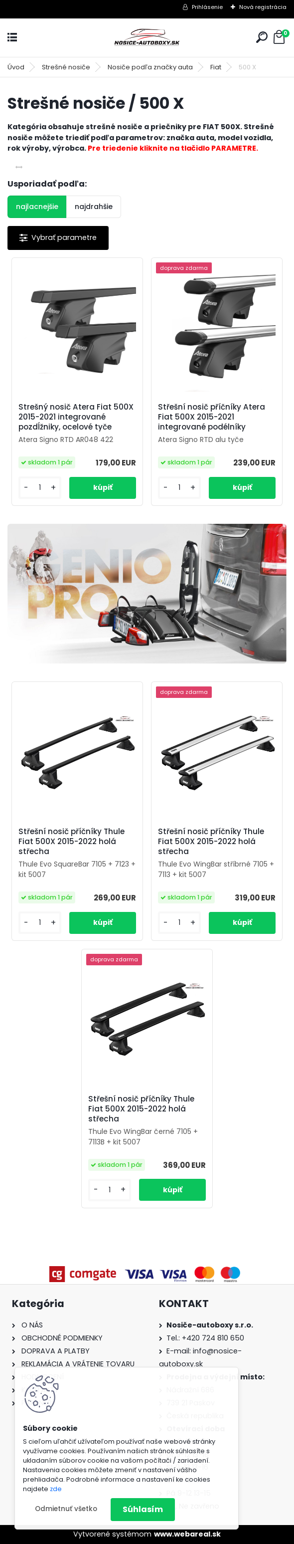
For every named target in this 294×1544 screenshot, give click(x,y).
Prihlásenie (207, 7)
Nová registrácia (263, 7)
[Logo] (147, 37)
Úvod (15, 67)
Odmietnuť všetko (66, 1509)
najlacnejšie (37, 207)
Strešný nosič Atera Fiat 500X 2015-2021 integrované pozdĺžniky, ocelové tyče (76, 417)
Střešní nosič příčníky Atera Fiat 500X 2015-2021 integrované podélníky (211, 417)
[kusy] (39, 487)
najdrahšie (94, 207)
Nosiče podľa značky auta (150, 67)
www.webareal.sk (187, 1534)
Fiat (215, 67)
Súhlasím (143, 1509)
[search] (262, 37)
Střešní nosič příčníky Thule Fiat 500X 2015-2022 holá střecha (71, 842)
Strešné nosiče (66, 67)
